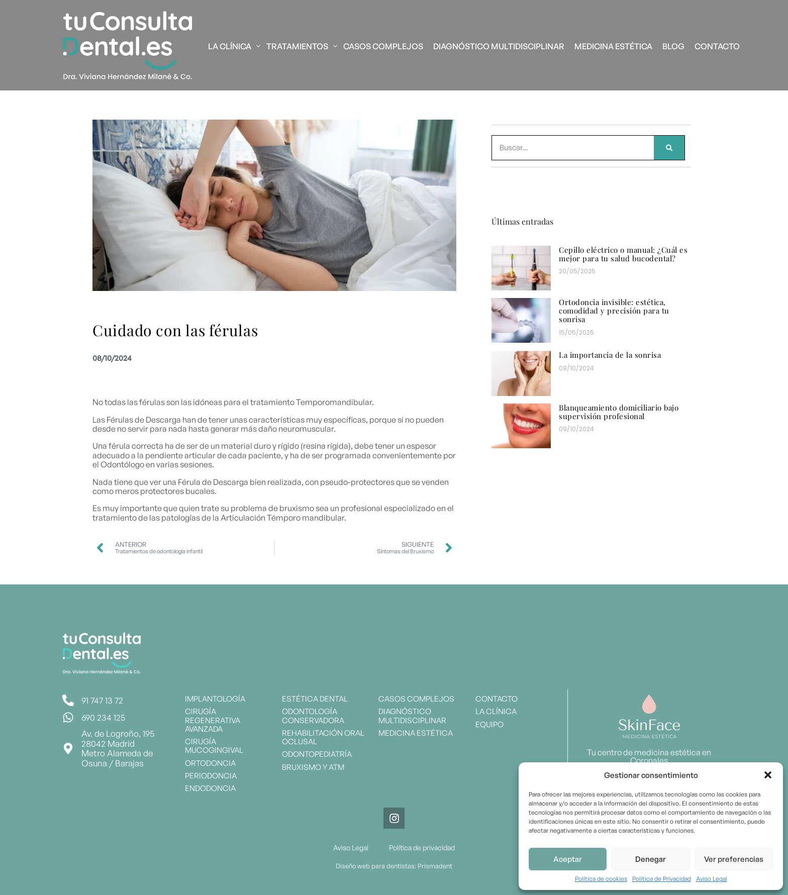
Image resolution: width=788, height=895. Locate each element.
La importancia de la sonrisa (610, 355)
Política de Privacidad (661, 878)
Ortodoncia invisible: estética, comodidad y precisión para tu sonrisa (614, 311)
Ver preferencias (733, 859)
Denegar (650, 859)
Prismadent (435, 866)
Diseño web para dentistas (375, 866)
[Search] (669, 148)
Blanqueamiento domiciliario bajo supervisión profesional (618, 412)
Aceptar (567, 859)
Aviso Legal (711, 878)
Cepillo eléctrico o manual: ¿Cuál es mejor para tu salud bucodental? (623, 254)
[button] (768, 775)
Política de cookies (601, 878)
